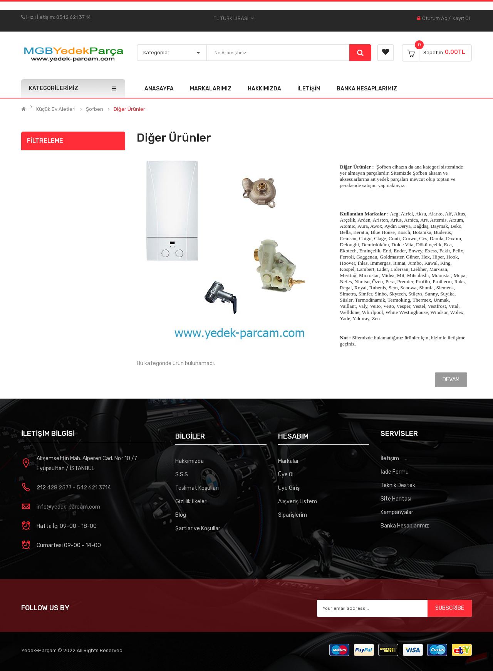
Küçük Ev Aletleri (55, 109)
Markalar (288, 461)
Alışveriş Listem (297, 501)
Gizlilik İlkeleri (191, 501)
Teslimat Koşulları (197, 488)
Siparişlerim (292, 515)
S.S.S (181, 474)
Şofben (94, 109)
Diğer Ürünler (129, 109)
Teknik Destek (398, 485)
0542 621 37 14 (73, 17)
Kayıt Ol (461, 18)
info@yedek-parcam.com (68, 507)
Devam (451, 379)
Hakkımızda (189, 461)
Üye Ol (285, 474)
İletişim (390, 458)
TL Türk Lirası (234, 18)
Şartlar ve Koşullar (197, 528)
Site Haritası (396, 499)
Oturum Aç (434, 18)
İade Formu (395, 472)
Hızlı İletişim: (38, 17)
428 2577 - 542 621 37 (75, 487)
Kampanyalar (397, 512)
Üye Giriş (289, 488)
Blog (180, 515)
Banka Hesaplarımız (405, 525)
